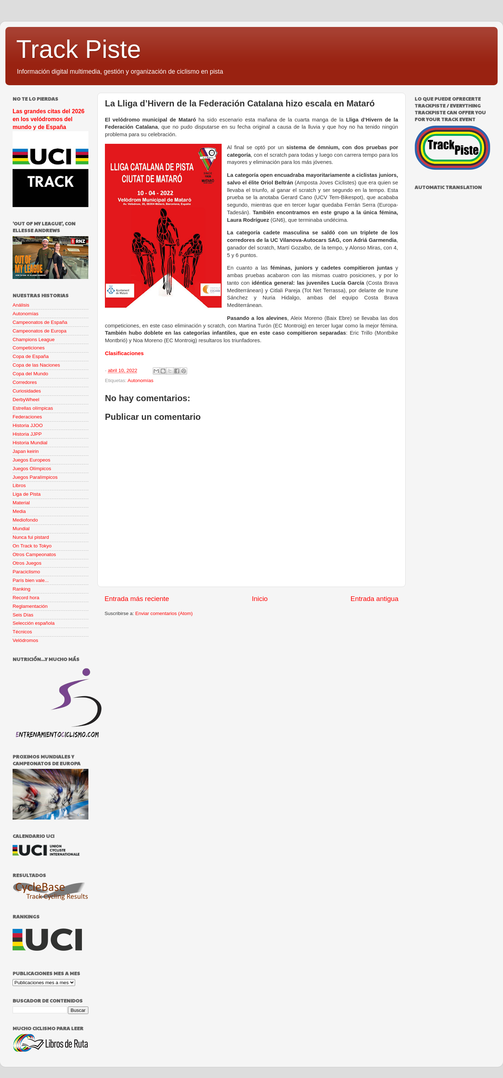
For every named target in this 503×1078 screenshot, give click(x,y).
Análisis (21, 305)
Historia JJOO (28, 425)
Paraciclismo (26, 571)
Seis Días (23, 615)
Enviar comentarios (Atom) (164, 613)
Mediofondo (25, 520)
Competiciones (29, 347)
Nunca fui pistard (31, 537)
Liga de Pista (27, 494)
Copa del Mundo (30, 373)
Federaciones (27, 416)
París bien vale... (31, 580)
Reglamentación (30, 606)
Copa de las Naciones (36, 365)
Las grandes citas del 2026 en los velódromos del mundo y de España (48, 119)
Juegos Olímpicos (32, 468)
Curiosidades (27, 391)
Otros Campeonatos (34, 554)
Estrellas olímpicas (33, 408)
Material (21, 502)
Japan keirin (26, 451)
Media (19, 511)
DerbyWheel (26, 399)
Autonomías (140, 380)
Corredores (25, 382)
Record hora (26, 597)
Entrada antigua (374, 598)
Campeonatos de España (40, 322)
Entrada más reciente (137, 598)
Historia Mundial (30, 442)
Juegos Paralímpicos (35, 477)
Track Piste (78, 49)
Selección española (34, 623)
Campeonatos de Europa (39, 331)
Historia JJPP (27, 434)
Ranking (22, 589)
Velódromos (25, 640)
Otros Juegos (27, 563)
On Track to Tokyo (32, 546)
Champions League (34, 339)
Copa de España (31, 356)
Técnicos (22, 631)
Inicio (260, 598)
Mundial (21, 528)
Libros (19, 485)
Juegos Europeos (31, 460)
